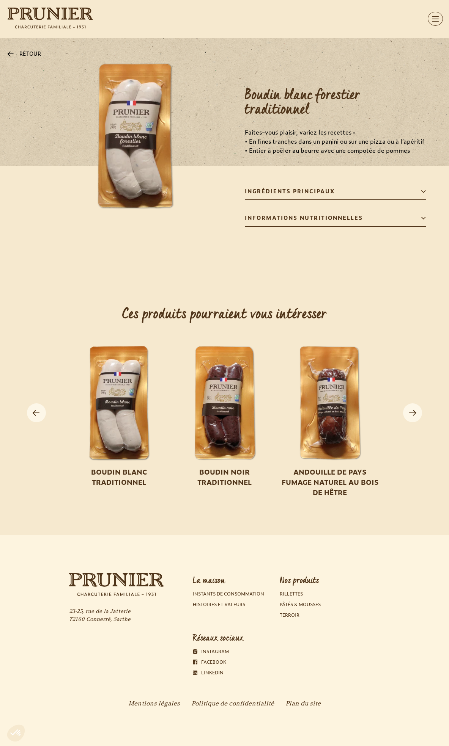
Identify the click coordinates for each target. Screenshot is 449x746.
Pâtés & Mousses (300, 604)
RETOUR (24, 53)
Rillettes (291, 594)
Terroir (289, 615)
